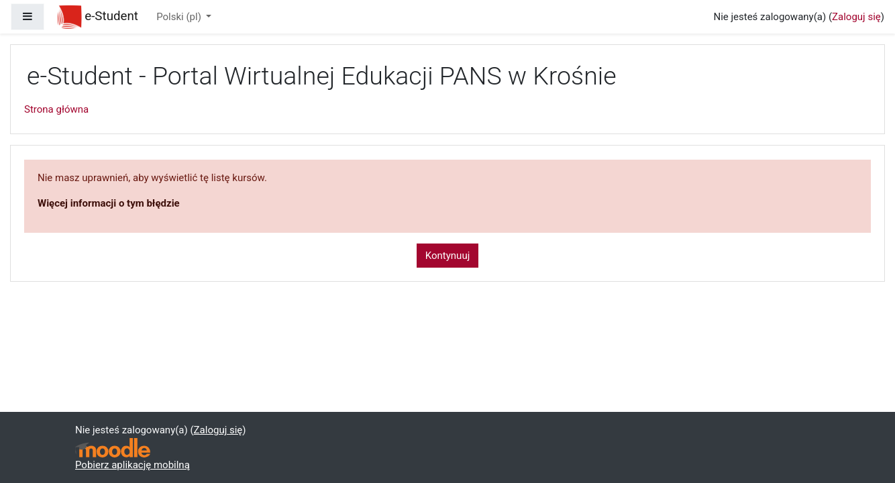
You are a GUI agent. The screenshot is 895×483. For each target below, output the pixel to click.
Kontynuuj (447, 256)
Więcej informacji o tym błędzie (109, 203)
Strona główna (56, 109)
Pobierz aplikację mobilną (132, 465)
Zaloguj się (856, 17)
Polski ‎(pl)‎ (179, 17)
